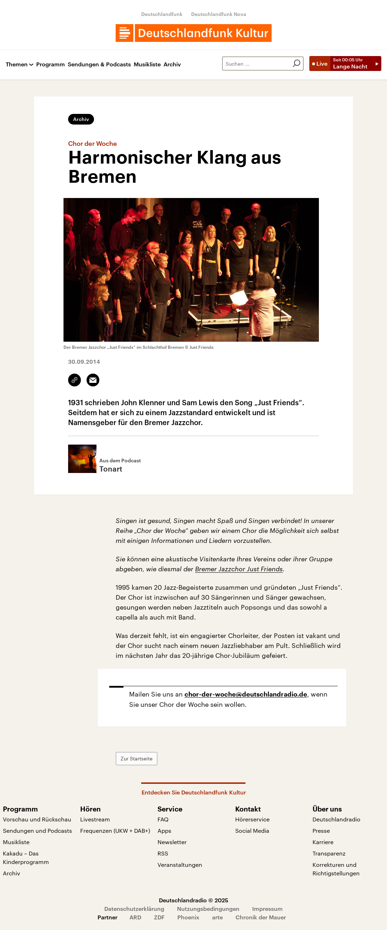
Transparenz (329, 853)
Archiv (172, 64)
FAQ (162, 819)
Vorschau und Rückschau (37, 819)
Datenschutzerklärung (134, 908)
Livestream (95, 819)
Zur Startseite (137, 758)
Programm (50, 64)
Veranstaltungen (179, 864)
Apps (164, 830)
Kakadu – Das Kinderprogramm (26, 857)
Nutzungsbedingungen (208, 908)
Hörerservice (252, 819)
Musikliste (147, 64)
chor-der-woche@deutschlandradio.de (245, 694)
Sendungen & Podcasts (99, 64)
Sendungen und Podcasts (37, 830)
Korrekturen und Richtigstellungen (336, 868)
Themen (17, 64)
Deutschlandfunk (162, 14)
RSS (162, 853)
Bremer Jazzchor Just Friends (239, 569)
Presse (321, 830)
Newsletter (172, 841)
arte (217, 917)
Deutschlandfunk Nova (218, 14)
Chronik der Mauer (261, 917)
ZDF (159, 917)
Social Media (252, 830)
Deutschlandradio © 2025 (193, 900)
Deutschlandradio (336, 819)
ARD (135, 917)
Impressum (267, 908)
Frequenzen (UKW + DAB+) (115, 830)
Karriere (323, 841)
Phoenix (188, 917)
